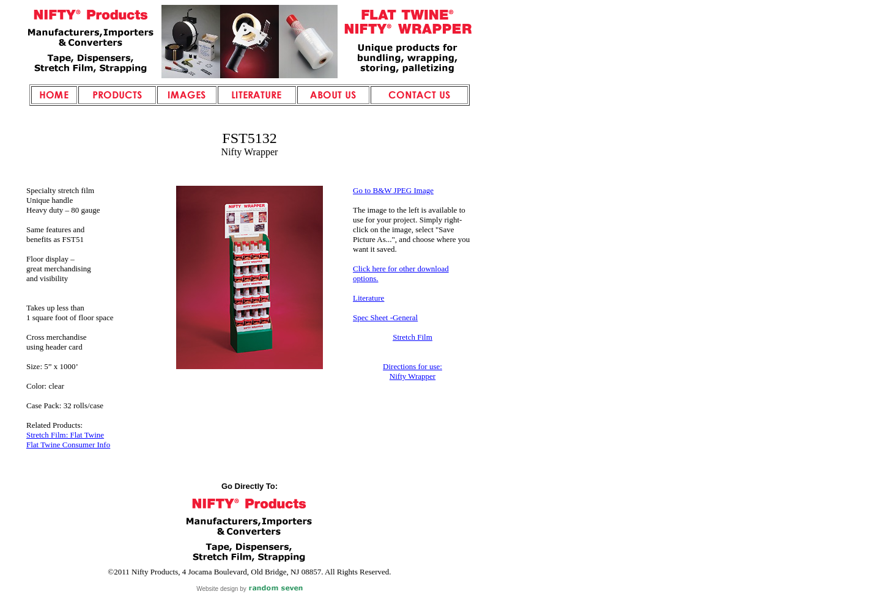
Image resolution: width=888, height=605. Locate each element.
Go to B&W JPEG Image (393, 190)
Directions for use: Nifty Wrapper (412, 371)
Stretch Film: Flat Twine (65, 434)
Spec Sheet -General (385, 317)
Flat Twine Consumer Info (68, 444)
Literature (368, 297)
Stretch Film (412, 337)
